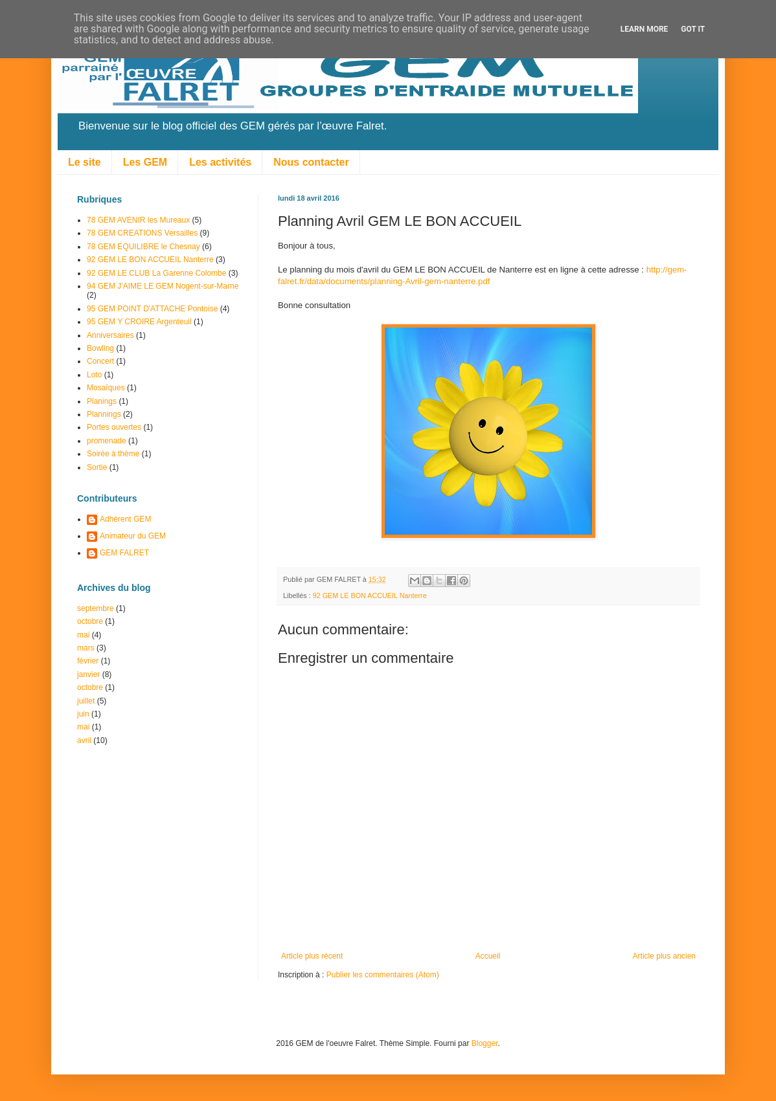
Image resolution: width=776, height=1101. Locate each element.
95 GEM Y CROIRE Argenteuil (139, 321)
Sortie (97, 467)
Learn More (644, 29)
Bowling (100, 348)
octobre (90, 621)
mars (86, 647)
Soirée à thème (113, 453)
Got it (693, 29)
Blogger (485, 1043)
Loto (94, 374)
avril (84, 740)
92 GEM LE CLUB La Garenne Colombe (156, 273)
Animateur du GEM (133, 535)
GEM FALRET (124, 552)
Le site (84, 162)
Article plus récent (312, 956)
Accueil (488, 956)
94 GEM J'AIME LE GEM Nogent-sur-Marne (162, 286)
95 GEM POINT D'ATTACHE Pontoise (152, 308)
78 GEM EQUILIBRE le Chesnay (143, 246)
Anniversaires (110, 335)
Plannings (104, 414)
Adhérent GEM (125, 519)
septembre (95, 608)
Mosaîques (106, 387)
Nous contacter (310, 162)
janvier (88, 674)
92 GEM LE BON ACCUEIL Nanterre (370, 595)
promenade (106, 440)
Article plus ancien (664, 956)
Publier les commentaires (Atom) (382, 974)
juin (83, 713)
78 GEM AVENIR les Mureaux (138, 220)
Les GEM (145, 162)
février (87, 660)
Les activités (220, 162)
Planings (102, 401)
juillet (86, 701)
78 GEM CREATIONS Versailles (142, 233)
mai (83, 634)
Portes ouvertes (114, 427)
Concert (100, 361)
